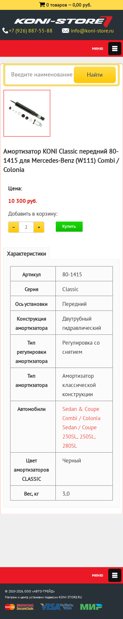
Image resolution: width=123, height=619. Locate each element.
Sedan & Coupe (80, 409)
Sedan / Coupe (79, 427)
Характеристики (26, 253)
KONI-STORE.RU (70, 597)
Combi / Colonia (81, 418)
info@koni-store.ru (92, 30)
